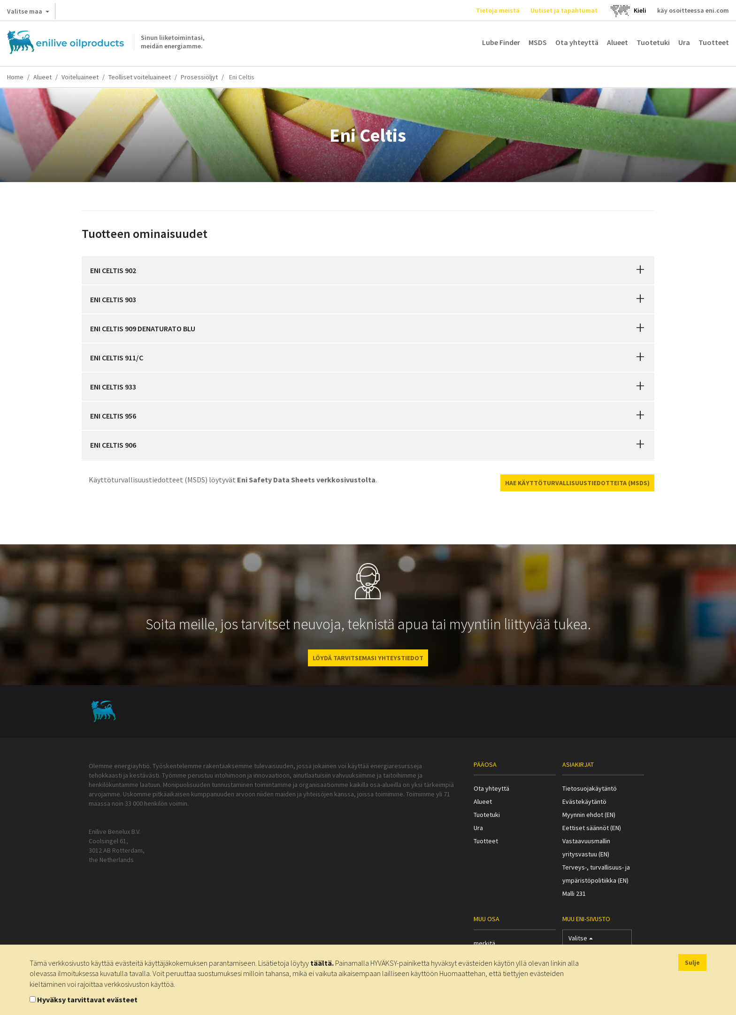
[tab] (368, 270)
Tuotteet (713, 42)
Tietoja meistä (498, 10)
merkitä (484, 943)
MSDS (538, 42)
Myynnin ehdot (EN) (588, 814)
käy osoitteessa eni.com (693, 10)
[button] (640, 270)
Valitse (580, 940)
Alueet (617, 42)
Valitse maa (28, 13)
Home (15, 77)
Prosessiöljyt (199, 77)
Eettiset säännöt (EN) (591, 828)
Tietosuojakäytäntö (589, 788)
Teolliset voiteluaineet (139, 77)
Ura (684, 42)
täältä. (322, 963)
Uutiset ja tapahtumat (564, 10)
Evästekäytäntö (584, 801)
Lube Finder (501, 42)
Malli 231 (574, 893)
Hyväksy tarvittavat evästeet (87, 999)
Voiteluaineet (80, 77)
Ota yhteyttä (576, 42)
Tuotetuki (653, 42)
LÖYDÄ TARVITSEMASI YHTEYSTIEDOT (368, 658)
